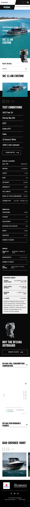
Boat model (7, 64)
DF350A (5, 31)
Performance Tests (10, 27)
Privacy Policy (22, 499)
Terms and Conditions (10, 499)
